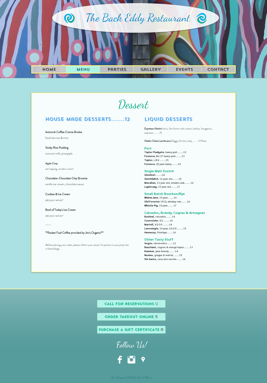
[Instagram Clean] (131, 360)
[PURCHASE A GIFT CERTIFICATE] (131, 329)
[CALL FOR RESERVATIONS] (131, 304)
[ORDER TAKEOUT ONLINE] (131, 316)
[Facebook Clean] (120, 360)
